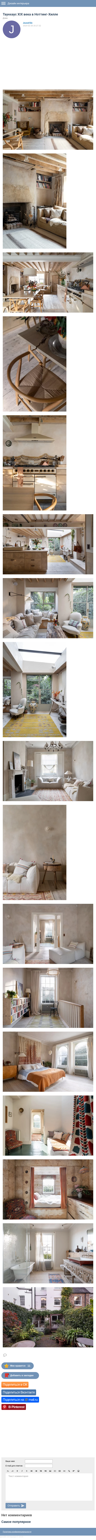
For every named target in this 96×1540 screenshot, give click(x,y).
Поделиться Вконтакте (19, 1392)
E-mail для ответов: (14, 1466)
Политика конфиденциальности (17, 1532)
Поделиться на (20, 1399)
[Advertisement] (48, 59)
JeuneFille (27, 23)
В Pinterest (16, 1407)
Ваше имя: (10, 1461)
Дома (5, 18)
